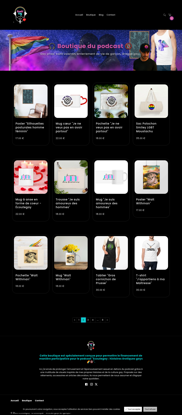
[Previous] (74, 319)
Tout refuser (150, 409)
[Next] (107, 319)
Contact (111, 14)
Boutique (91, 14)
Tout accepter (133, 409)
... (98, 319)
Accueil (79, 14)
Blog (101, 14)
